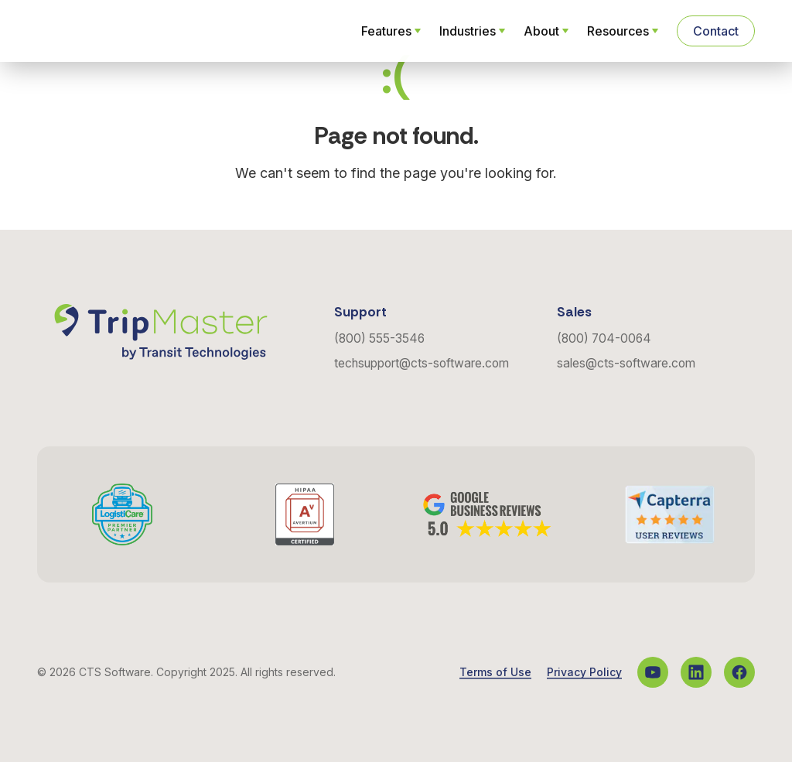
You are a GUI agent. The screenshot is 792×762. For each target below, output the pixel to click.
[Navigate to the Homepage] (111, 31)
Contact (716, 31)
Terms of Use (495, 672)
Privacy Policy (584, 672)
